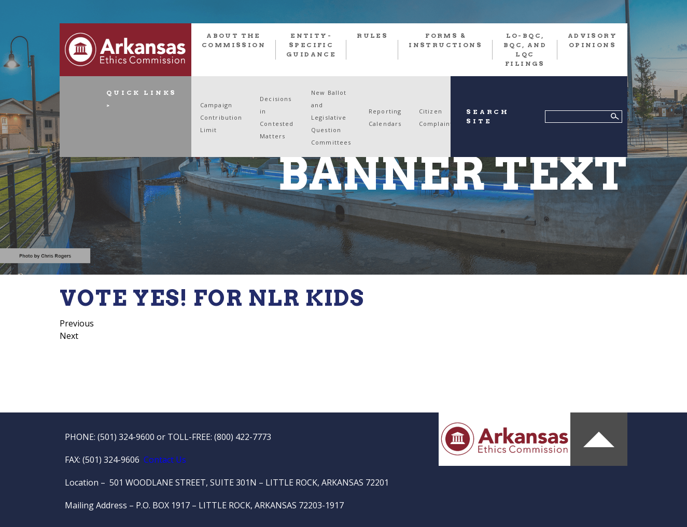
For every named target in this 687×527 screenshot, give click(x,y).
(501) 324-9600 (126, 437)
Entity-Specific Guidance (311, 45)
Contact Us (165, 459)
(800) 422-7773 (242, 437)
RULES (372, 35)
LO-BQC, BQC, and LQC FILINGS (524, 49)
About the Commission (233, 40)
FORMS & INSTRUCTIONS (445, 40)
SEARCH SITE (487, 116)
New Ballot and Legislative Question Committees (331, 117)
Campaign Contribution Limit (221, 117)
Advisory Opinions (592, 40)
